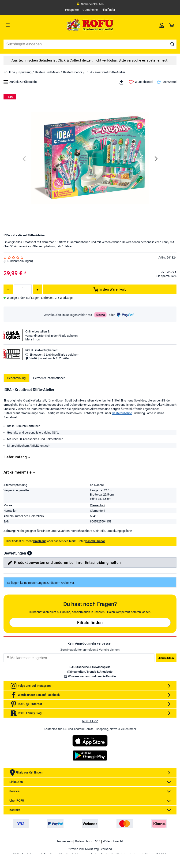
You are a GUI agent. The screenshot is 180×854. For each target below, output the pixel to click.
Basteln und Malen (47, 72)
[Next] (156, 159)
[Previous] (24, 159)
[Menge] (23, 289)
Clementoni (97, 505)
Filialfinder (108, 9)
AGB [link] (97, 841)
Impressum (64, 841)
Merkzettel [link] (166, 82)
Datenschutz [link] (83, 841)
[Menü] (25, 25)
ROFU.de (9, 72)
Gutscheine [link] (90, 9)
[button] (29, 553)
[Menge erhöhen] (37, 289)
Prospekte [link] (72, 9)
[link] (162, 25)
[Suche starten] (172, 44)
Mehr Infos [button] (32, 339)
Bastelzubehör (72, 72)
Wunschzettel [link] (141, 82)
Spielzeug (25, 72)
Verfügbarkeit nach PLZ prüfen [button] (47, 358)
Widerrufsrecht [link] (113, 841)
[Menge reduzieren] (8, 289)
